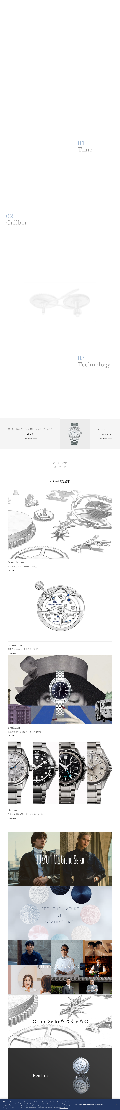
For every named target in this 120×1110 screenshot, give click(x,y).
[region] (60, 1104)
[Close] (116, 1104)
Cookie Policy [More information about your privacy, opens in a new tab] (64, 1108)
